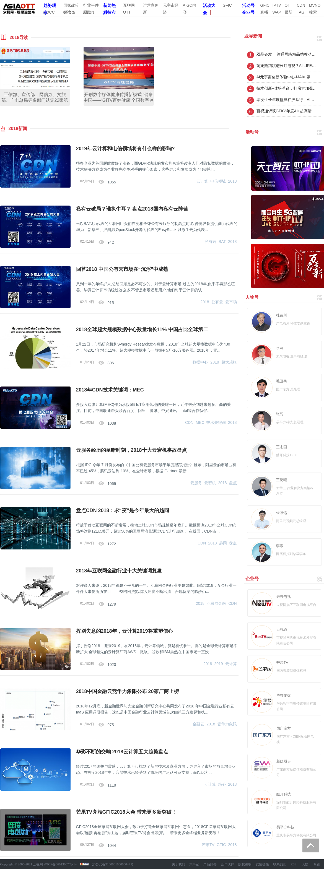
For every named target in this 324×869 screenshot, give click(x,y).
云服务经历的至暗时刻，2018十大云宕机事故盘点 (131, 450)
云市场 (231, 302)
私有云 (210, 241)
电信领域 (218, 181)
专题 (316, 864)
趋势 (222, 784)
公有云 (217, 302)
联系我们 (279, 864)
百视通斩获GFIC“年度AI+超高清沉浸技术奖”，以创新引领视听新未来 (286, 111)
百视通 (281, 629)
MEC (200, 422)
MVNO (315, 5)
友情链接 (262, 864)
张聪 (279, 414)
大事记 (194, 864)
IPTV (277, 5)
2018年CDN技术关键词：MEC (110, 390)
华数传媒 (283, 695)
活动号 (248, 5)
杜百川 (281, 315)
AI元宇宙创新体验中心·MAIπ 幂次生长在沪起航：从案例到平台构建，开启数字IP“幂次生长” (286, 77)
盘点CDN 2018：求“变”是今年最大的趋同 (122, 510)
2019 (218, 664)
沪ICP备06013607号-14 (60, 864)
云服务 (196, 483)
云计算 (202, 181)
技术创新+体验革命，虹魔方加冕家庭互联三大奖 (286, 88)
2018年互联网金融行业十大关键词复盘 (119, 571)
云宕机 (210, 483)
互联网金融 (216, 603)
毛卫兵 (281, 381)
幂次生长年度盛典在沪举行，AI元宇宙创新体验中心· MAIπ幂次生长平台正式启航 (286, 99)
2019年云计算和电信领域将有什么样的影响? (125, 148)
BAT (222, 241)
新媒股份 (283, 761)
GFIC (227, 5)
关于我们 (178, 864)
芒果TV (208, 844)
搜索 (313, 12)
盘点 (233, 483)
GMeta (69, 12)
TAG (301, 12)
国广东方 (283, 728)
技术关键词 (216, 422)
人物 (305, 864)
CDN (301, 5)
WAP (277, 12)
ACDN (88, 12)
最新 (288, 12)
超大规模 (229, 362)
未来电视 (283, 597)
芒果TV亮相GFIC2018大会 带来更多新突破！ (126, 812)
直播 (264, 12)
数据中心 (200, 362)
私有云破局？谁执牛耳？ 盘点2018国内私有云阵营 (132, 209)
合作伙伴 (227, 864)
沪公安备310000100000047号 (113, 864)
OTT (288, 5)
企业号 (248, 12)
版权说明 (245, 864)
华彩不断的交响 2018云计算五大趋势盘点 (122, 751)
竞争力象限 (227, 724)
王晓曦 (281, 480)
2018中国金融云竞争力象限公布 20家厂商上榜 (127, 691)
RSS (293, 864)
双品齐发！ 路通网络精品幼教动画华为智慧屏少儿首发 (286, 54)
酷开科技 (283, 794)
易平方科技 (285, 827)
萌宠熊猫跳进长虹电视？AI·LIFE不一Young (286, 65)
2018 (232, 181)
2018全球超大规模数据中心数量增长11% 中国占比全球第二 (142, 329)
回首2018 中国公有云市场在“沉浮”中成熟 (122, 269)
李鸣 (279, 348)
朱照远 (281, 513)
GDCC (49, 12)
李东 (279, 546)
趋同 (223, 543)
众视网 (38, 864)
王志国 (281, 447)
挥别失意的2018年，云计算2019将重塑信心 (124, 631)
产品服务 (210, 864)
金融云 (198, 724)
